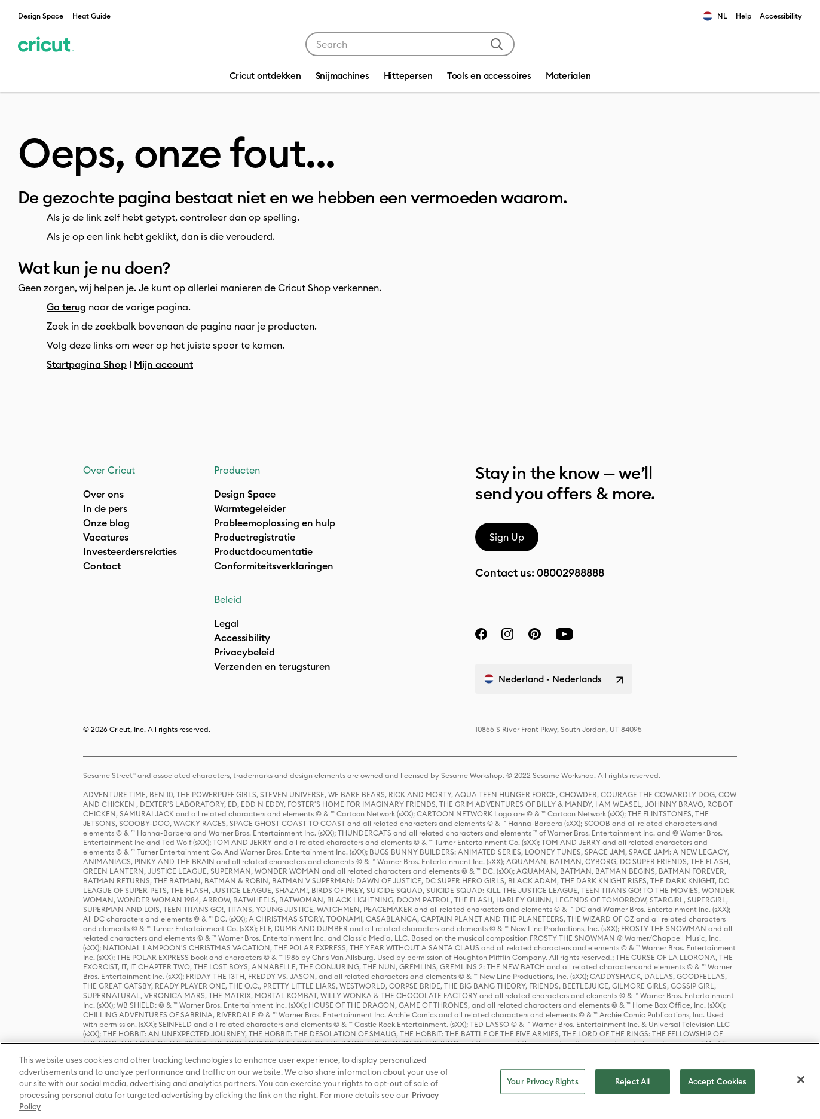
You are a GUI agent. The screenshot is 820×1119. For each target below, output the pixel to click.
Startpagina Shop (87, 364)
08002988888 (570, 573)
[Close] (801, 1079)
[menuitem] (342, 77)
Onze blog (106, 523)
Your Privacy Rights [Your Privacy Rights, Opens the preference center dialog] (542, 1081)
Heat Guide (91, 15)
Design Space (40, 15)
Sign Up (506, 537)
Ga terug (66, 307)
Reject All (632, 1081)
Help (743, 15)
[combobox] (410, 44)
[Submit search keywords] (497, 44)
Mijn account (163, 364)
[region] (410, 1080)
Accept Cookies (717, 1081)
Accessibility (781, 15)
